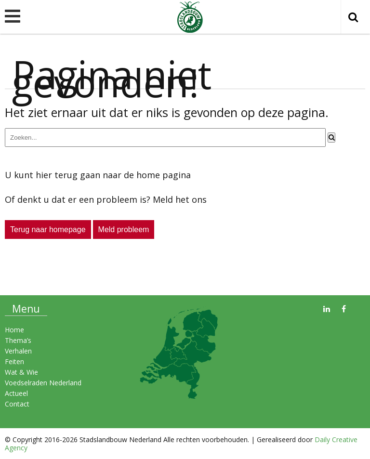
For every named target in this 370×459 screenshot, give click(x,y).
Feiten (14, 361)
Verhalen (18, 350)
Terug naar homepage (48, 229)
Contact (17, 403)
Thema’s (18, 340)
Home (14, 329)
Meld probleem (123, 229)
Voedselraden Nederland (43, 382)
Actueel (16, 393)
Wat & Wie (21, 372)
